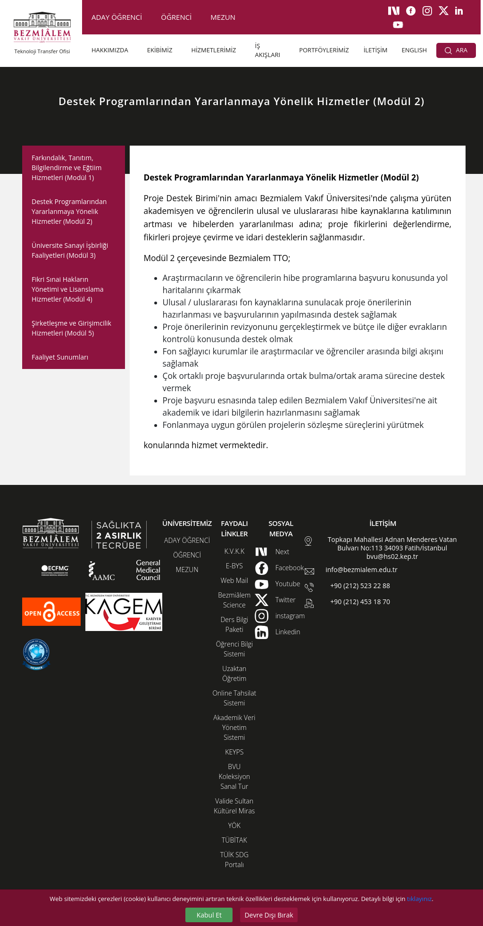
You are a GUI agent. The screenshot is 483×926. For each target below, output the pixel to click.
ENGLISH (414, 50)
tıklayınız (419, 898)
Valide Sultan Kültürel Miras (234, 805)
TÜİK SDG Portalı (234, 859)
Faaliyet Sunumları (60, 356)
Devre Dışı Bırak (268, 914)
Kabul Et (209, 914)
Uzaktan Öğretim (234, 673)
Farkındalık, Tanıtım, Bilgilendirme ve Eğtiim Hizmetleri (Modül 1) (66, 167)
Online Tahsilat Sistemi (234, 697)
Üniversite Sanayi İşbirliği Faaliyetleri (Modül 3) (70, 250)
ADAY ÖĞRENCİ (117, 17)
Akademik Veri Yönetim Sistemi (234, 727)
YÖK (234, 825)
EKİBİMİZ (160, 50)
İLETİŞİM (376, 50)
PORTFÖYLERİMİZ (324, 50)
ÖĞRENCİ (176, 17)
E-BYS (234, 565)
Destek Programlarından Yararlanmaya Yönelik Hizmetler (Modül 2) (69, 211)
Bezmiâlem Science (234, 599)
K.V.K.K (235, 551)
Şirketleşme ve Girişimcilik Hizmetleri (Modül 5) (71, 328)
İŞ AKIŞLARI (268, 50)
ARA (456, 50)
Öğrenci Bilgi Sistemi (234, 648)
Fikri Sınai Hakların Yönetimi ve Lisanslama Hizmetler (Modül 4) (67, 289)
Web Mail (234, 580)
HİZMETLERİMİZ (213, 50)
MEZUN (222, 17)
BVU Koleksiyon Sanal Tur (234, 776)
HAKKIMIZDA (110, 50)
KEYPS (234, 751)
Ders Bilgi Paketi (234, 624)
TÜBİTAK (234, 840)
